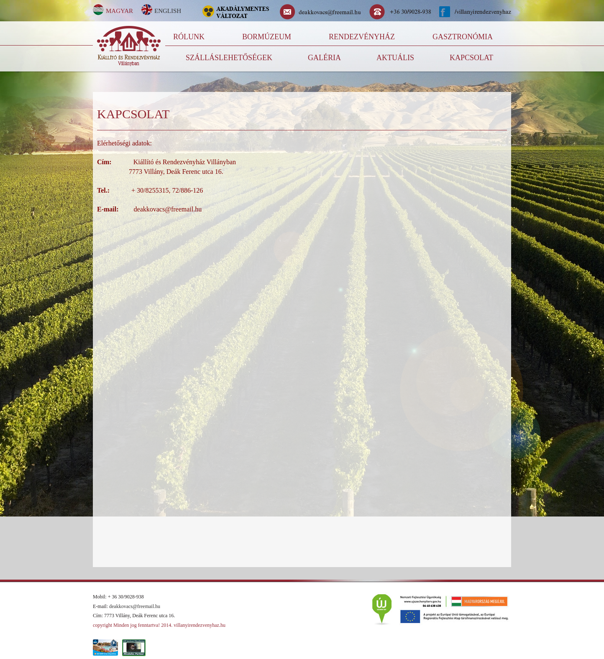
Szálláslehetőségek (229, 57)
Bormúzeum (266, 37)
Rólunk (189, 37)
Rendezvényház (362, 37)
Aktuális (395, 57)
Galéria (324, 57)
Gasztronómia (463, 37)
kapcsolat (471, 57)
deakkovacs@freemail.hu (134, 606)
